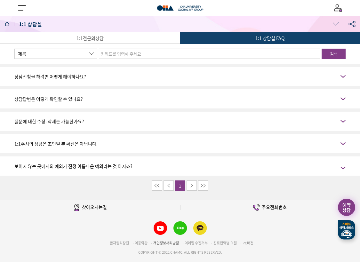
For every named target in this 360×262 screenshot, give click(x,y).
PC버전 (248, 243)
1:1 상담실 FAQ (269, 38)
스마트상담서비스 (346, 230)
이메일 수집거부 (196, 243)
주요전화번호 (270, 207)
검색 (334, 54)
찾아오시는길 (90, 207)
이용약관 (141, 243)
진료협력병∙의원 (225, 243)
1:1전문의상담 (90, 38)
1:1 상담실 (31, 24)
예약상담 (346, 207)
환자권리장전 (119, 243)
